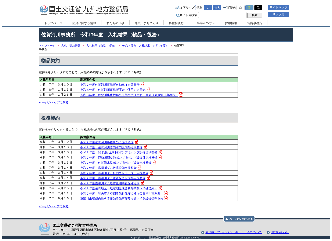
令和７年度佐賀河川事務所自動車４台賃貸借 (110, 84)
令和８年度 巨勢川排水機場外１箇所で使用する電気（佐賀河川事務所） (129, 95)
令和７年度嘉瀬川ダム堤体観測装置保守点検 (110, 183)
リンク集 (278, 14)
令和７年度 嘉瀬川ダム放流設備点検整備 (108, 167)
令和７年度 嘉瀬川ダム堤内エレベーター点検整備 (114, 173)
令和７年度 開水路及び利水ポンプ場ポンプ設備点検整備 (118, 152)
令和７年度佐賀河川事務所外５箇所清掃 (107, 142)
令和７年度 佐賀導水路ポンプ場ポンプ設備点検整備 (115, 162)
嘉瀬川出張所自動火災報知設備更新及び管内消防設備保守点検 (121, 198)
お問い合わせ (280, 232)
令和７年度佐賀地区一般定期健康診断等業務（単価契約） (118, 188)
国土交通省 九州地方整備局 (84, 10)
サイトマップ (278, 7)
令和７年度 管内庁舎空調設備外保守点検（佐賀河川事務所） (121, 193)
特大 (217, 7)
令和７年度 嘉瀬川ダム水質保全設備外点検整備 (112, 178)
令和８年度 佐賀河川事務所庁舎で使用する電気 (112, 89)
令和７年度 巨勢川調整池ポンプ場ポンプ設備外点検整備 (118, 157)
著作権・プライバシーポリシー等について (233, 232)
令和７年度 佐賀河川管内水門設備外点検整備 (111, 147)
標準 (199, 7)
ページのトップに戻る (54, 102)
